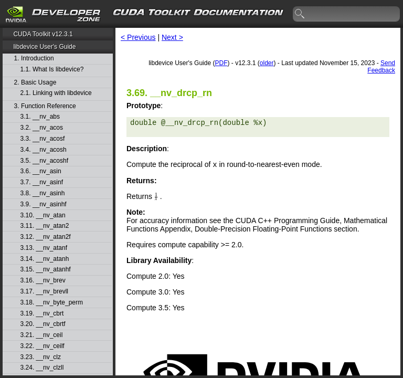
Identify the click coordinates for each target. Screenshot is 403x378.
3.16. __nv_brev (43, 280)
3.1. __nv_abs (40, 116)
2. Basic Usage (35, 82)
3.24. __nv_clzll (42, 367)
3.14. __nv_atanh (44, 259)
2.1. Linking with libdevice (56, 93)
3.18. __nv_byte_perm (51, 302)
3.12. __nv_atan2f (45, 237)
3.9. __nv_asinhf (43, 204)
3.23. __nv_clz (40, 357)
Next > (172, 37)
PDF (221, 63)
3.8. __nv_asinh (42, 193)
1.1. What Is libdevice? (52, 69)
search (300, 14)
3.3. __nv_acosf (42, 138)
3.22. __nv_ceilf (42, 346)
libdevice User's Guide (44, 46)
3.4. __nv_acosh (43, 149)
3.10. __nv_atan (43, 215)
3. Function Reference (45, 106)
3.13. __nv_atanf (43, 248)
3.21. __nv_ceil (41, 335)
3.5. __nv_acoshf (44, 161)
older (267, 63)
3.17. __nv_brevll (44, 291)
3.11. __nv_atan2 (44, 226)
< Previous (138, 37)
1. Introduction (34, 58)
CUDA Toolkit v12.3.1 (42, 34)
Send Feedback (381, 66)
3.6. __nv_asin (40, 171)
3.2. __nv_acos (41, 127)
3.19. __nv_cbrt (42, 313)
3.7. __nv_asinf (41, 182)
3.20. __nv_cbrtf (43, 324)
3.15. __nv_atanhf (45, 269)
